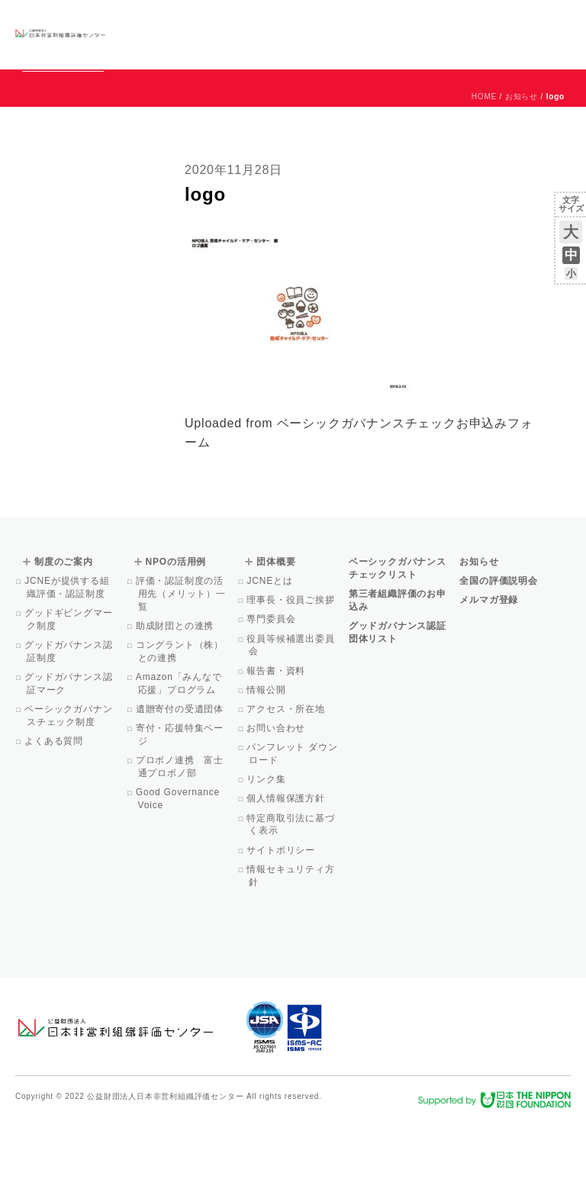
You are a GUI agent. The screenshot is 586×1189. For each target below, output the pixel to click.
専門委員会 (272, 688)
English (556, 20)
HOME (484, 166)
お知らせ (415, 20)
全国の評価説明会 (498, 650)
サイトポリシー (282, 919)
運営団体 (457, 20)
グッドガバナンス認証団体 (141, 33)
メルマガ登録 (488, 669)
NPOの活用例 (331, 34)
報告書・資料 (277, 740)
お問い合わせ (509, 20)
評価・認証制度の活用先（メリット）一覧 (182, 663)
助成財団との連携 (176, 695)
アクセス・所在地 (287, 778)
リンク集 (267, 848)
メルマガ (431, 45)
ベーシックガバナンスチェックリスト (216, 33)
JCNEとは (270, 650)
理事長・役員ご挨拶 (291, 669)
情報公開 (267, 759)
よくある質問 (55, 810)
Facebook (393, 46)
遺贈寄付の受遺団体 (181, 778)
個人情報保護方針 (287, 867)
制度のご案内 (281, 34)
